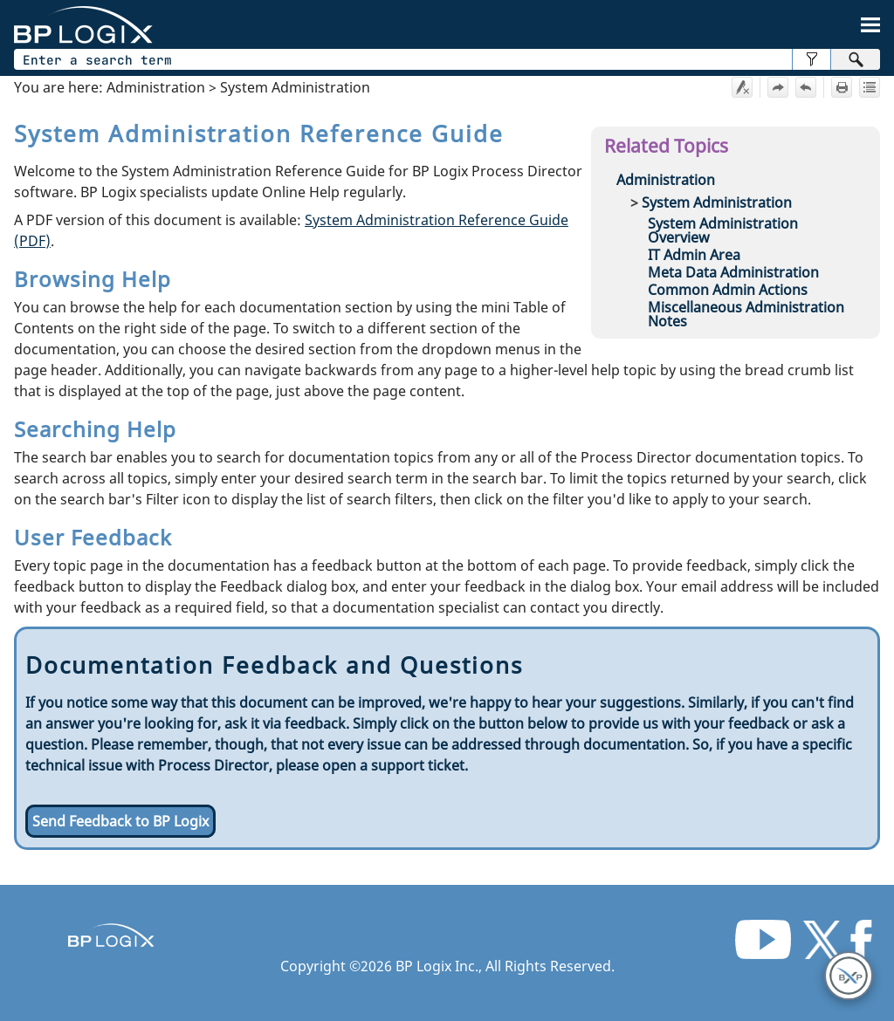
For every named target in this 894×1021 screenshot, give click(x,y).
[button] (811, 59)
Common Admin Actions (728, 289)
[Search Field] (447, 59)
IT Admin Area (694, 255)
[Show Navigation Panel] (870, 24)
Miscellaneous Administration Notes (746, 314)
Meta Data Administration (733, 272)
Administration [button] (665, 179)
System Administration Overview (723, 230)
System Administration (717, 202)
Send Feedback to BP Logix (120, 821)
